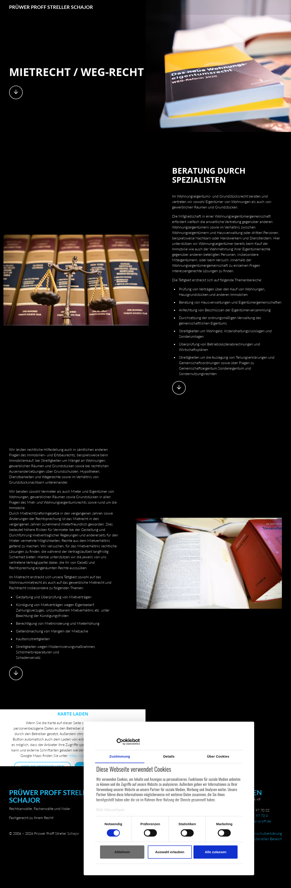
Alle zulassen (189, 842)
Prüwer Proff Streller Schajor (52, 7)
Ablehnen (77, 842)
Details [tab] (133, 746)
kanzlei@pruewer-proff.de (250, 822)
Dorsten (246, 793)
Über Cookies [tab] (191, 746)
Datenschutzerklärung (264, 834)
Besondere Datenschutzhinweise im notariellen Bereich (238, 839)
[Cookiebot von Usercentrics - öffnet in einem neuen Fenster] (70, 731)
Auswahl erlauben (133, 842)
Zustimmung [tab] (74, 746)
